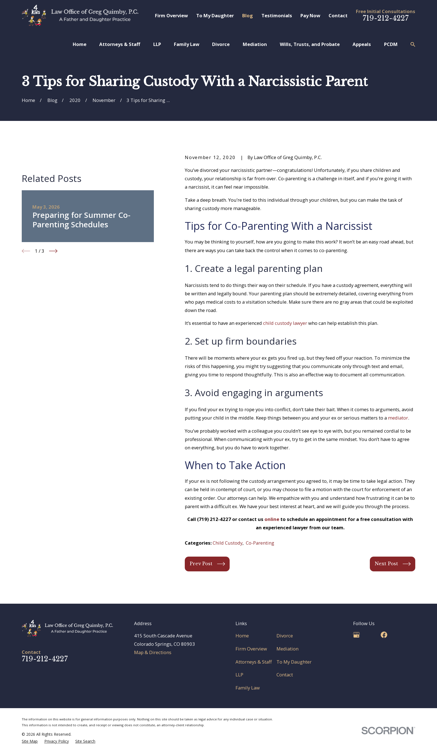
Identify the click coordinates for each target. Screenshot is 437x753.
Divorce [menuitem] (221, 44)
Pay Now (310, 15)
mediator (398, 418)
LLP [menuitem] (157, 44)
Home (242, 635)
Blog (247, 15)
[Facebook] (384, 635)
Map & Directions (152, 652)
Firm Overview (171, 15)
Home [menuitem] (79, 44)
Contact (338, 15)
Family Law (248, 687)
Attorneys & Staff (254, 662)
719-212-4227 (386, 18)
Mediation (287, 648)
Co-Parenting (260, 543)
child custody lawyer (285, 323)
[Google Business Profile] (356, 635)
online (271, 519)
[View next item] (53, 320)
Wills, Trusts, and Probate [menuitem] (310, 44)
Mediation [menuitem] (255, 44)
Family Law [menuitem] (186, 44)
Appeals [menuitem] (362, 44)
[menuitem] (30, 741)
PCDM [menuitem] (391, 44)
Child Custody (227, 543)
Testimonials (276, 15)
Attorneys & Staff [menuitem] (119, 44)
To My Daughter (215, 15)
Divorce (284, 635)
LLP (239, 674)
